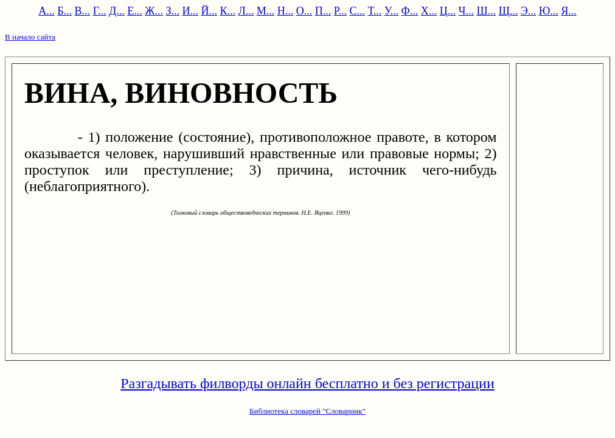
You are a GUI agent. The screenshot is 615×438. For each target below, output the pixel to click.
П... (323, 11)
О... (304, 11)
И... (190, 11)
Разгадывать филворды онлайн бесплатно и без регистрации (307, 383)
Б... (64, 11)
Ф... (410, 11)
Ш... (486, 11)
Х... (429, 11)
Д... (117, 11)
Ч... (466, 11)
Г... (99, 11)
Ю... (548, 11)
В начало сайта (30, 36)
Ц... (448, 11)
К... (227, 11)
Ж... (154, 11)
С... (357, 11)
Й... (209, 11)
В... (83, 11)
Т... (375, 11)
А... (46, 11)
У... (391, 11)
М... (266, 11)
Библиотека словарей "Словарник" (307, 410)
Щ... (508, 11)
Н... (285, 11)
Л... (246, 11)
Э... (528, 11)
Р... (340, 11)
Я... (569, 11)
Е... (134, 11)
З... (172, 11)
